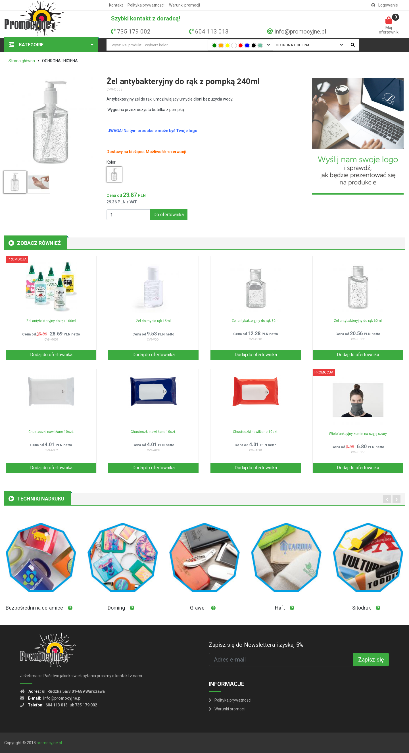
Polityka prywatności (146, 5)
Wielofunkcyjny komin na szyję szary (358, 434)
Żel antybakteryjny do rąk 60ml (358, 321)
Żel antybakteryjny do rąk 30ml (255, 321)
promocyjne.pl (49, 743)
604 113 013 (212, 31)
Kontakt (116, 5)
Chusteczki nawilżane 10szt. (51, 432)
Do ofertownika (168, 214)
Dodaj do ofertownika (51, 354)
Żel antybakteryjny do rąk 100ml (51, 321)
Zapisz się (371, 659)
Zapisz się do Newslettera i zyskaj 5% (256, 644)
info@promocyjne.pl (300, 31)
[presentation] (387, 499)
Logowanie (384, 5)
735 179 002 (134, 31)
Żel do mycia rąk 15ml (153, 321)
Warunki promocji (184, 5)
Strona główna (22, 61)
